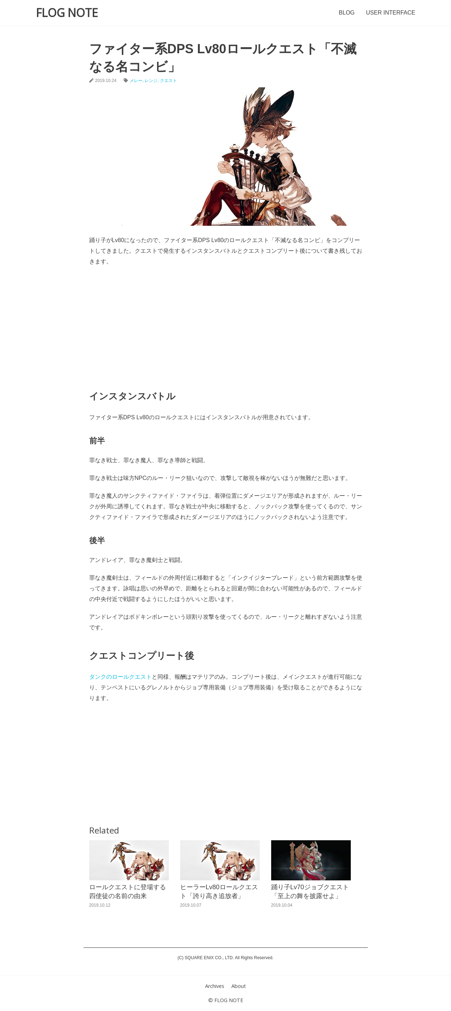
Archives (214, 986)
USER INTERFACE (390, 13)
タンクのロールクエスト (120, 677)
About (238, 986)
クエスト (168, 80)
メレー (136, 80)
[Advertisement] (225, 323)
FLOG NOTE (67, 12)
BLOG (346, 13)
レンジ (151, 80)
